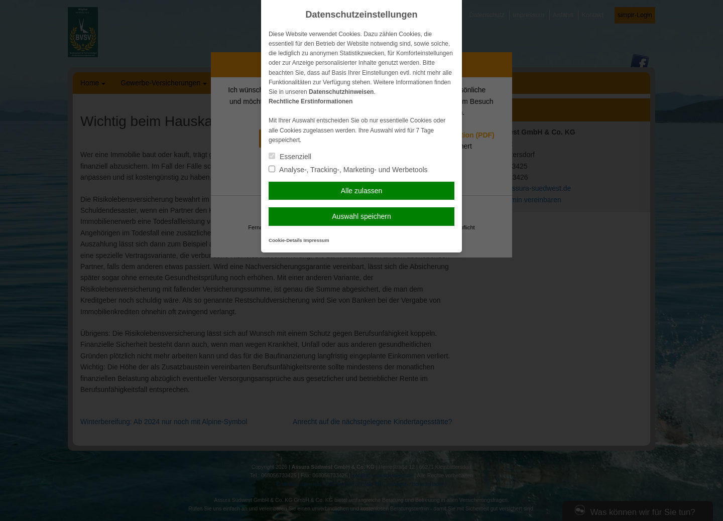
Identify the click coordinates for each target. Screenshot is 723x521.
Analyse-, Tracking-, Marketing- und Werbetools (348, 170)
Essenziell (290, 157)
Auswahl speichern (361, 216)
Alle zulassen (362, 191)
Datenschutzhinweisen (341, 91)
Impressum (316, 240)
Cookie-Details (285, 240)
